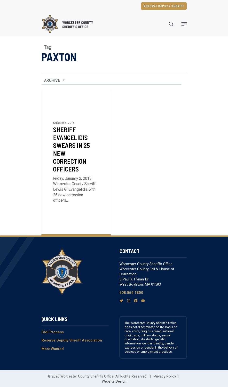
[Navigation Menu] (184, 23)
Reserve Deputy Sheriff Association (71, 340)
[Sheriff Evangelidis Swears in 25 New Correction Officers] (76, 162)
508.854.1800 (131, 292)
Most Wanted (52, 348)
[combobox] (54, 80)
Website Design (114, 381)
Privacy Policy (165, 376)
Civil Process (52, 332)
